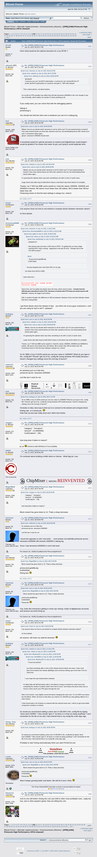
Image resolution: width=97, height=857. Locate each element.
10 (24, 34)
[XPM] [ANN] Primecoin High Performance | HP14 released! (39, 831)
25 (59, 34)
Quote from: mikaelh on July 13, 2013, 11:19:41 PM (37, 649)
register (33, 14)
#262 (90, 66)
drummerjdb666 (12, 223)
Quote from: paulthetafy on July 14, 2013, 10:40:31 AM (45, 239)
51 (46, 36)
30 (71, 34)
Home (10, 21)
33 (5, 36)
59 (64, 36)
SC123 (8, 45)
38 (16, 36)
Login (29, 21)
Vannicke (9, 518)
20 (48, 34)
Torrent (36, 18)
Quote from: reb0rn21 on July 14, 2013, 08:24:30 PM (38, 523)
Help (17, 21)
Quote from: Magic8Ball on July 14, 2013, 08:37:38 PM (38, 561)
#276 (90, 622)
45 (32, 36)
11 (27, 34)
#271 (90, 452)
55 (55, 36)
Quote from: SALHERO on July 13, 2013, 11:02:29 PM (43, 657)
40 (21, 36)
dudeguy (9, 314)
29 (68, 34)
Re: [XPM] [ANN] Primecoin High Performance (44, 45)
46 (35, 36)
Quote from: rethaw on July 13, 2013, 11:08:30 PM (39, 651)
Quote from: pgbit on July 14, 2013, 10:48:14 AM (40, 234)
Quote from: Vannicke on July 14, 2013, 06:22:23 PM (38, 71)
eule (7, 159)
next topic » (87, 35)
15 (36, 34)
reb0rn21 (9, 365)
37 (14, 36)
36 (12, 36)
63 (73, 36)
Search (23, 21)
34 (7, 36)
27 (64, 34)
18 (43, 34)
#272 (90, 488)
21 (50, 34)
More (43, 21)
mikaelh (8, 65)
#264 (90, 160)
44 (30, 36)
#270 (90, 424)
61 (69, 36)
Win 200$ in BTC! (26, 199)
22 (52, 34)
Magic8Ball (10, 487)
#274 (90, 557)
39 (19, 36)
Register (36, 21)
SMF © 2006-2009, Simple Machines (57, 851)
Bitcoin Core (54, 789)
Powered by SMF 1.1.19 (35, 851)
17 (41, 34)
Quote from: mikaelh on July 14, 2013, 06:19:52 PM (37, 164)
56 (57, 36)
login (26, 14)
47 (37, 36)
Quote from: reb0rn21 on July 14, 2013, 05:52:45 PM (41, 76)
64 (75, 36)
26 (61, 34)
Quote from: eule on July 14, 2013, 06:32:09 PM (36, 319)
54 (53, 36)
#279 (90, 758)
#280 (90, 794)
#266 (90, 224)
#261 (90, 46)
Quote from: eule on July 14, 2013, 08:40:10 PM (36, 588)
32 (75, 34)
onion (61, 789)
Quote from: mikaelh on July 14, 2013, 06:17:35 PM (39, 73)
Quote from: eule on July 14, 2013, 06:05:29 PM (36, 126)
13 (31, 34)
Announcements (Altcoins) (50, 27)
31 (73, 34)
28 (66, 34)
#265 (90, 204)
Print (89, 37)
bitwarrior (9, 793)
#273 (90, 519)
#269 (90, 392)
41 (23, 36)
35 (10, 36)
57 (60, 36)
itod (7, 121)
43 (28, 36)
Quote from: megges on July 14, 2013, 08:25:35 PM (38, 492)
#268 (90, 366)
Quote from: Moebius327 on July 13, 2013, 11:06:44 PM (42, 654)
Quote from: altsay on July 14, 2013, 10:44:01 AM (42, 236)
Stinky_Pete (10, 722)
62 (71, 36)
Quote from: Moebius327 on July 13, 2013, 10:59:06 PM (46, 659)
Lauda (8, 757)
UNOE (8, 450)
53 (50, 36)
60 (66, 36)
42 (25, 36)
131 (7, 37)
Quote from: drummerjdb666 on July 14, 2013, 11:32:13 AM (42, 231)
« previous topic (85, 32)
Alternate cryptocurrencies (27, 27)
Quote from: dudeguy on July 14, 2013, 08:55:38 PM (38, 727)
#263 (90, 122)
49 (41, 36)
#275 (90, 584)
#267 (90, 315)
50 (44, 36)
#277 (90, 644)
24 (57, 34)
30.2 (31, 18)
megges (8, 423)
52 (48, 36)
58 (62, 36)
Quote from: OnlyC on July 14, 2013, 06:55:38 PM (37, 626)
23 (55, 34)
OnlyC (8, 203)
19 (46, 34)
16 (39, 34)
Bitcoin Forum (9, 27)
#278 (90, 723)
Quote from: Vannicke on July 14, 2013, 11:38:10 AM (38, 228)
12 (29, 34)
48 (39, 36)
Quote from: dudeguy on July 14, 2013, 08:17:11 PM (38, 397)
